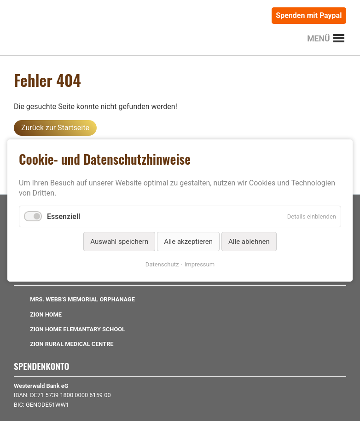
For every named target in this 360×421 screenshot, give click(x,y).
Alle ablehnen (249, 241)
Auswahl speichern (119, 241)
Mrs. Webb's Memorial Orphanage (82, 299)
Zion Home (46, 314)
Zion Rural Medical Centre (71, 343)
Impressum (200, 264)
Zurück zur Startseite (55, 127)
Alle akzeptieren (188, 241)
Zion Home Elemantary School (77, 329)
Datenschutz (162, 264)
